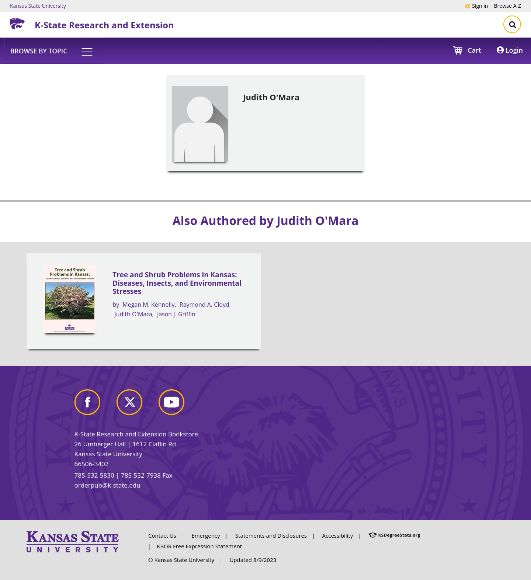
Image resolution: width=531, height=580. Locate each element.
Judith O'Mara (133, 314)
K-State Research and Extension (104, 25)
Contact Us (162, 535)
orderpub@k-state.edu (107, 485)
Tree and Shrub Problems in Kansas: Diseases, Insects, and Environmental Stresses (176, 283)
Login (510, 50)
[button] (53, 50)
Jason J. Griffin (176, 314)
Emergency (205, 535)
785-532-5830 (94, 475)
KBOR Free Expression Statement (199, 546)
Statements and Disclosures (271, 535)
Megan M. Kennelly (148, 304)
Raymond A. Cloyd (204, 304)
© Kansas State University (181, 559)
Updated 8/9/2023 (252, 559)
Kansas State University (38, 5)
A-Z (507, 5)
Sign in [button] (476, 5)
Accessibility (337, 535)
